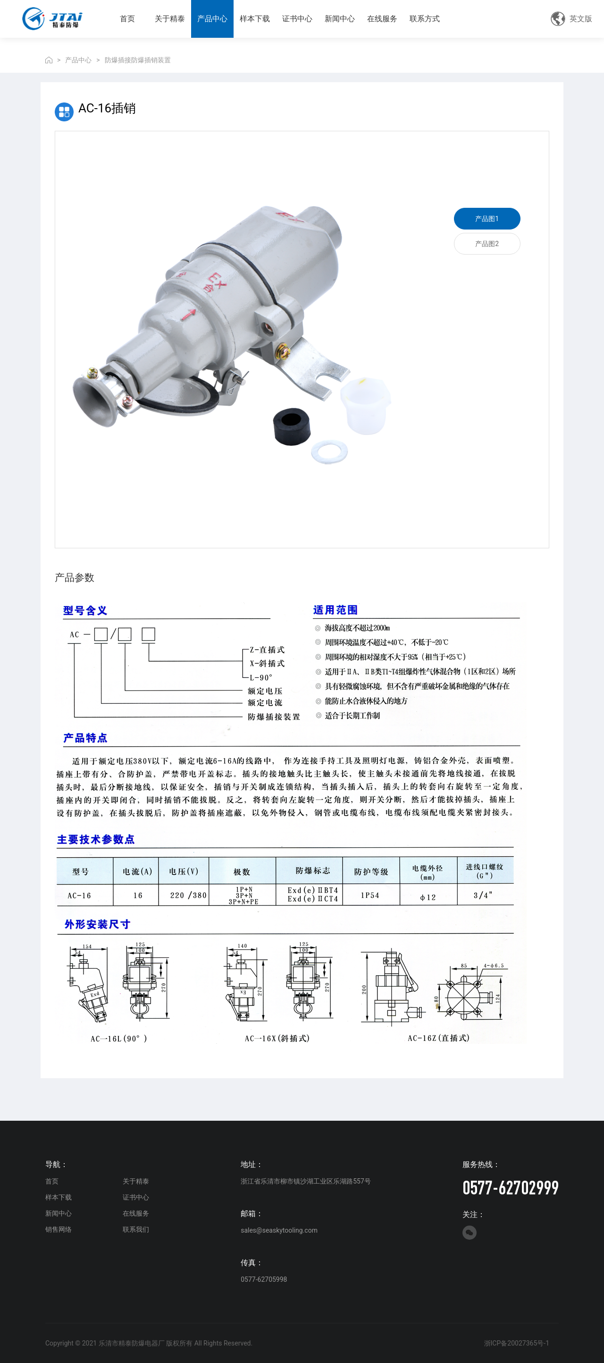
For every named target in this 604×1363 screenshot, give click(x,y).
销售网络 (58, 1229)
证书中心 (297, 18)
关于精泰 (170, 18)
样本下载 (255, 18)
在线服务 (382, 18)
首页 (127, 18)
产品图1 (487, 218)
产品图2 (487, 243)
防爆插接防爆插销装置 (138, 60)
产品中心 (212, 18)
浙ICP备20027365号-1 (516, 1343)
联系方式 (425, 18)
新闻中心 (340, 18)
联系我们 (136, 1229)
